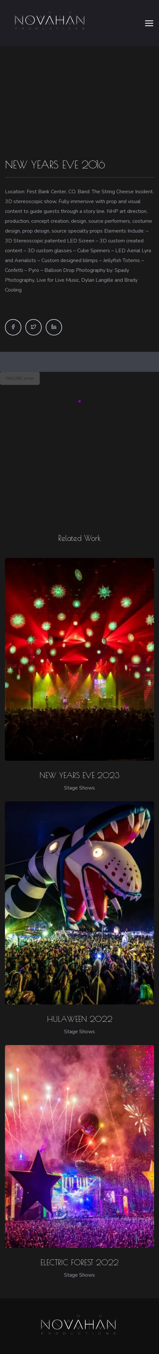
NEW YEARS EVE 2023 (79, 755)
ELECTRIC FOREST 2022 (79, 1242)
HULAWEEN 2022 (79, 999)
